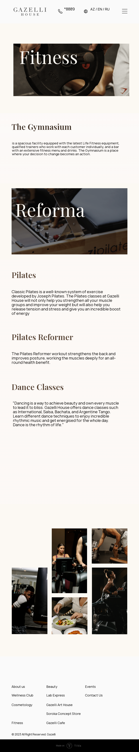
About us (18, 686)
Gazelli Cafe (55, 723)
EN (100, 9)
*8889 (69, 9)
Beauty (51, 686)
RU (107, 9)
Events (90, 686)
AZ (92, 9)
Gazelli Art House (59, 705)
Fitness (17, 723)
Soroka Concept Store (63, 713)
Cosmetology (22, 705)
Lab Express (55, 695)
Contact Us (94, 695)
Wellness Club (22, 695)
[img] (30, 11)
